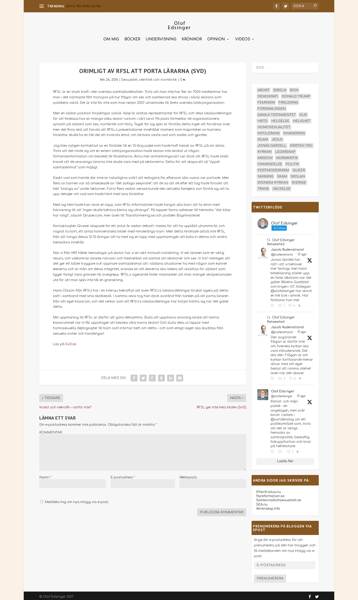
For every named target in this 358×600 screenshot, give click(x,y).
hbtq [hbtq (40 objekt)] (263, 119)
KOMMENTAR (50, 430)
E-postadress (123, 475)
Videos (242, 37)
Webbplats (188, 475)
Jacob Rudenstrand (287, 247)
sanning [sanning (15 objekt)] (266, 174)
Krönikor (192, 37)
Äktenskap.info (268, 506)
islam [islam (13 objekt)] (263, 137)
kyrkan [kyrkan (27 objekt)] (264, 149)
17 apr (302, 252)
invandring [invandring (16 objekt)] (294, 131)
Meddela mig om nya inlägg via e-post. (77, 500)
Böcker (132, 37)
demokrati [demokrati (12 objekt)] (268, 94)
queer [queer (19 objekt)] (298, 168)
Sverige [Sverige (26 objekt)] (299, 180)
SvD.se (71, 342)
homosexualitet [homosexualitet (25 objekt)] (274, 125)
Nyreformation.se (270, 494)
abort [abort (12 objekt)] (264, 88)
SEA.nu (262, 502)
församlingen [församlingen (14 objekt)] (272, 106)
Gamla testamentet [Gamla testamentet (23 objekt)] (277, 113)
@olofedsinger (281, 394)
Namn (45, 475)
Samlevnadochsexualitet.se (278, 498)
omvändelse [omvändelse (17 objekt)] (270, 162)
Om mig (111, 37)
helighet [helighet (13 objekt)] (302, 119)
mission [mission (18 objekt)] (265, 156)
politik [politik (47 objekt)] (292, 162)
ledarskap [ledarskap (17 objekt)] (285, 149)
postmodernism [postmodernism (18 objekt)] (273, 168)
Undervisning (161, 37)
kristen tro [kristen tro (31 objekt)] (301, 143)
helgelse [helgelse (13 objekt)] (280, 119)
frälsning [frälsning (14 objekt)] (288, 100)
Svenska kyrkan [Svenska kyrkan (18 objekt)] (273, 180)
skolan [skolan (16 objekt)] (298, 174)
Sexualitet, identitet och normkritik (149, 77)
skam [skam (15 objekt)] (282, 174)
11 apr (301, 330)
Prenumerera (270, 576)
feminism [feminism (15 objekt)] (266, 100)
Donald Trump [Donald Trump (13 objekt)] (296, 94)
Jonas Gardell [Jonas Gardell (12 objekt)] (272, 143)
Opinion (216, 37)
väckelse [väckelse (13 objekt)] (281, 186)
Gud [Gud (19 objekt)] (303, 113)
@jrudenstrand (282, 252)
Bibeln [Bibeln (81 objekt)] (279, 88)
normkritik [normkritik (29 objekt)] (287, 156)
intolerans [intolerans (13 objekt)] (269, 131)
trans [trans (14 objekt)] (263, 186)
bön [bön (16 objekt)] (294, 88)
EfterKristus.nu (268, 490)
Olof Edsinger (282, 389)
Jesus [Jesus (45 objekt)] (277, 137)
